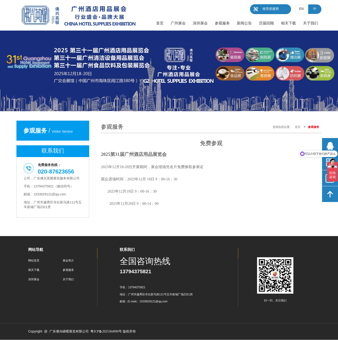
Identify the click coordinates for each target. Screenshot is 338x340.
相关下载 (33, 270)
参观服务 (68, 270)
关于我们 (68, 279)
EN (301, 9)
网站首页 (33, 260)
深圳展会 (33, 279)
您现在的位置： (282, 127)
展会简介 (68, 260)
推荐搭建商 (270, 9)
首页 (297, 127)
